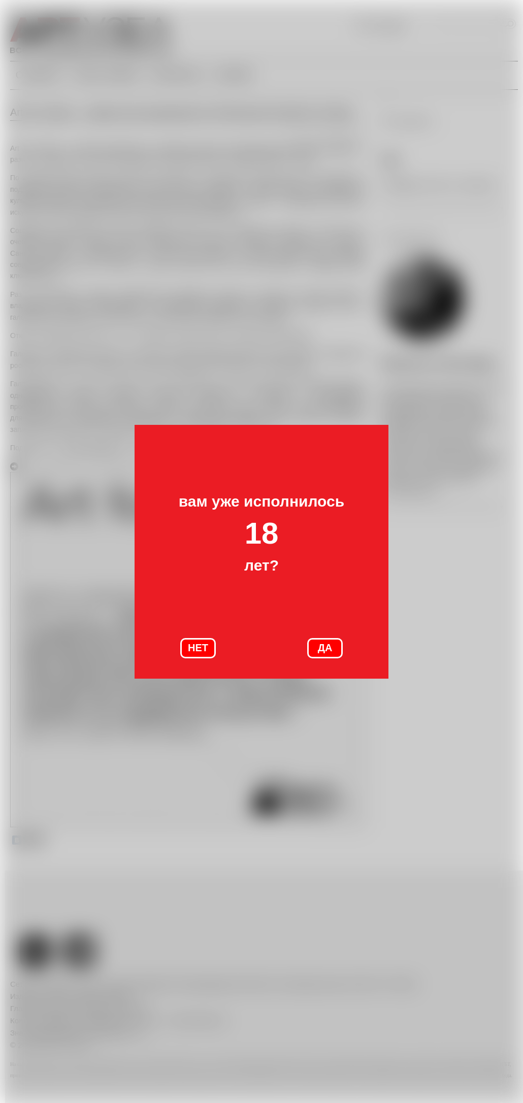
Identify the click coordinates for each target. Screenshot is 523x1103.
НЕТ (198, 647)
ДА (325, 647)
